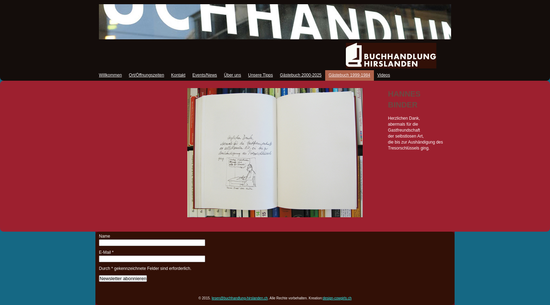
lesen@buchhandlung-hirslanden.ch (240, 298)
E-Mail (106, 252)
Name (104, 236)
